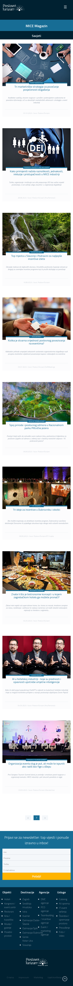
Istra (24, 911)
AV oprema (64, 903)
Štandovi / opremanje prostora (64, 919)
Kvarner (26, 916)
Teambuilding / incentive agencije (47, 919)
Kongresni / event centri (10, 905)
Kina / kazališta (8, 917)
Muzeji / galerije (8, 926)
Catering (63, 899)
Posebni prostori (8, 934)
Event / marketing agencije (46, 930)
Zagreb (25, 899)
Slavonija (26, 945)
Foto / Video (62, 934)
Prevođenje (64, 928)
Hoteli (7, 899)
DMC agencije (45, 901)
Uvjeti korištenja (55, 977)
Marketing (38, 977)
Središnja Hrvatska (27, 905)
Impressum (24, 977)
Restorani (9, 911)
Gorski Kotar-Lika (27, 938)
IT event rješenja (63, 909)
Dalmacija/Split (30, 928)
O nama (10, 977)
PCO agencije (45, 909)
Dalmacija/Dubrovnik (32, 932)
